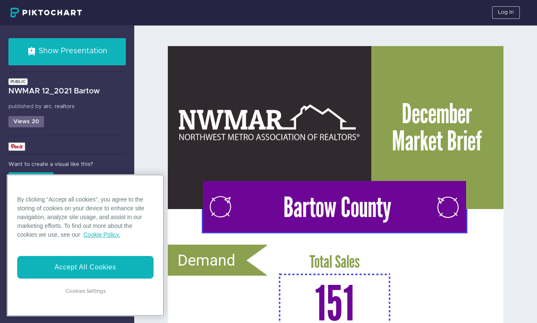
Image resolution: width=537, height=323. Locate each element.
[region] (85, 245)
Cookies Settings (85, 291)
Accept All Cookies (85, 267)
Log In (506, 12)
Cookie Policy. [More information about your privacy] (101, 234)
